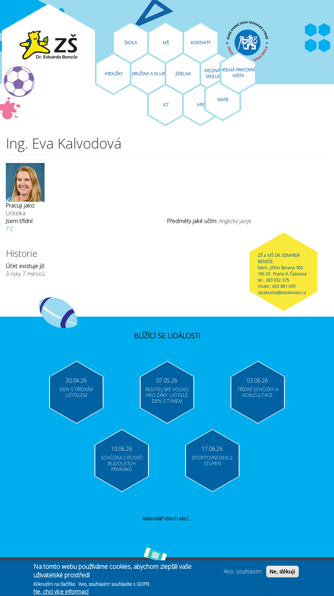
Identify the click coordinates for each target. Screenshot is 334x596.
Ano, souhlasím (243, 572)
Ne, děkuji (282, 573)
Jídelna (183, 73)
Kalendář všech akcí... (167, 518)
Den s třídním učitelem (76, 392)
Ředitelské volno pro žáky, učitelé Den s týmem (167, 395)
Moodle (324, 46)
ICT (166, 104)
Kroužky (113, 73)
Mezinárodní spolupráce (218, 73)
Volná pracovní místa (238, 72)
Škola (130, 42)
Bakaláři (311, 46)
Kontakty (200, 42)
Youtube (324, 30)
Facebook (311, 30)
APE (200, 104)
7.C (10, 228)
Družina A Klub (148, 73)
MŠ (166, 42)
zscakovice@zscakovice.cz (282, 292)
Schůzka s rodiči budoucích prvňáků (122, 463)
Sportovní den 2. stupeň (212, 460)
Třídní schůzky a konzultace (257, 392)
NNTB (222, 99)
